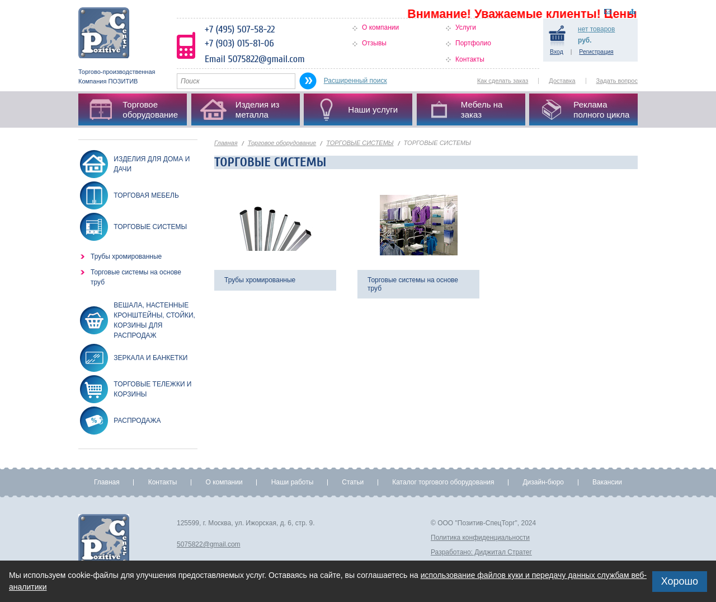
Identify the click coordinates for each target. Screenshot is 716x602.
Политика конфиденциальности (480, 538)
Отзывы (374, 43)
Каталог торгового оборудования (443, 482)
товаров (596, 29)
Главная (226, 142)
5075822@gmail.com (209, 544)
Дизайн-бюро (543, 482)
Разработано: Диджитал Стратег (481, 552)
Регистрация (596, 51)
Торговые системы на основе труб (136, 277)
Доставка (562, 80)
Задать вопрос (617, 80)
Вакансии (607, 482)
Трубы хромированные (126, 256)
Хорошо (679, 581)
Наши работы (292, 482)
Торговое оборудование (282, 142)
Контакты (469, 59)
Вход (556, 51)
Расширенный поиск (355, 81)
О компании (380, 27)
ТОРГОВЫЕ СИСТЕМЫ (359, 142)
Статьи (353, 482)
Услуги (465, 27)
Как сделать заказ (502, 80)
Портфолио (473, 43)
